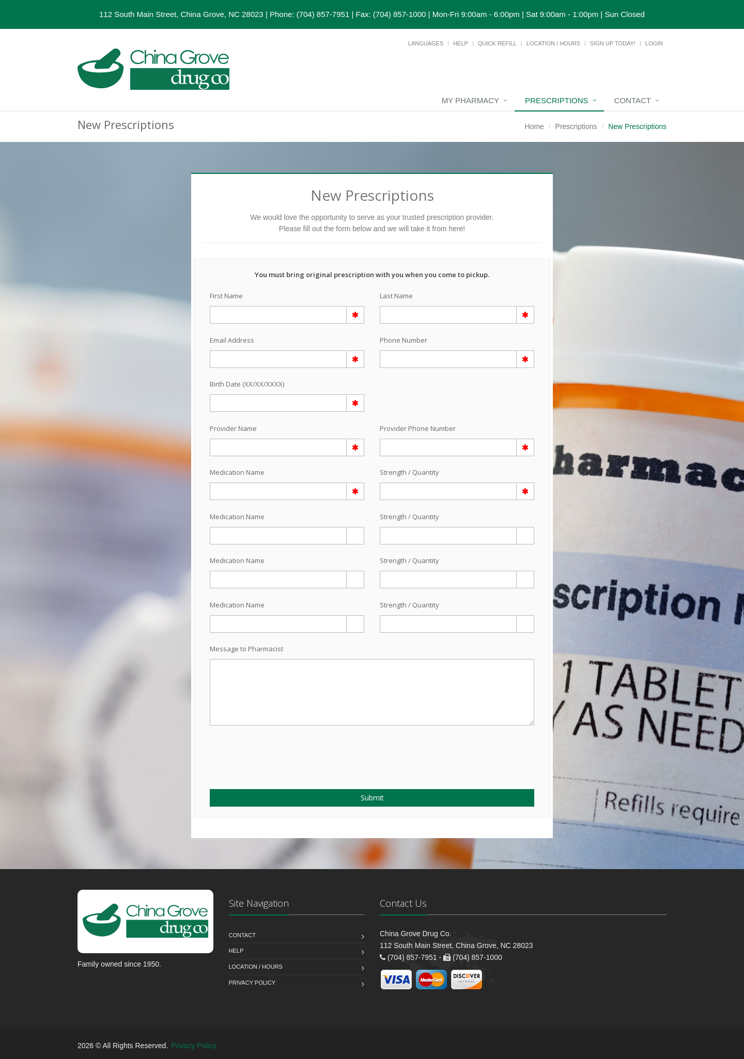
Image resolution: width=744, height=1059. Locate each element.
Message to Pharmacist (246, 648)
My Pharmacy (470, 100)
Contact (632, 100)
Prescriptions (556, 100)
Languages (425, 43)
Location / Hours (553, 43)
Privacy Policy (252, 983)
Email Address (232, 340)
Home (534, 126)
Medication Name (237, 472)
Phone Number (403, 340)
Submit (372, 798)
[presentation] (270, 751)
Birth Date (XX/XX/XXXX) (247, 384)
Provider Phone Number (418, 428)
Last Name (396, 295)
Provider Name (233, 428)
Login (654, 43)
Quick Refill (497, 43)
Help (460, 43)
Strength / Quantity (409, 472)
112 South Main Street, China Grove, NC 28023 (181, 14)
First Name (226, 295)
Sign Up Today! (613, 43)
